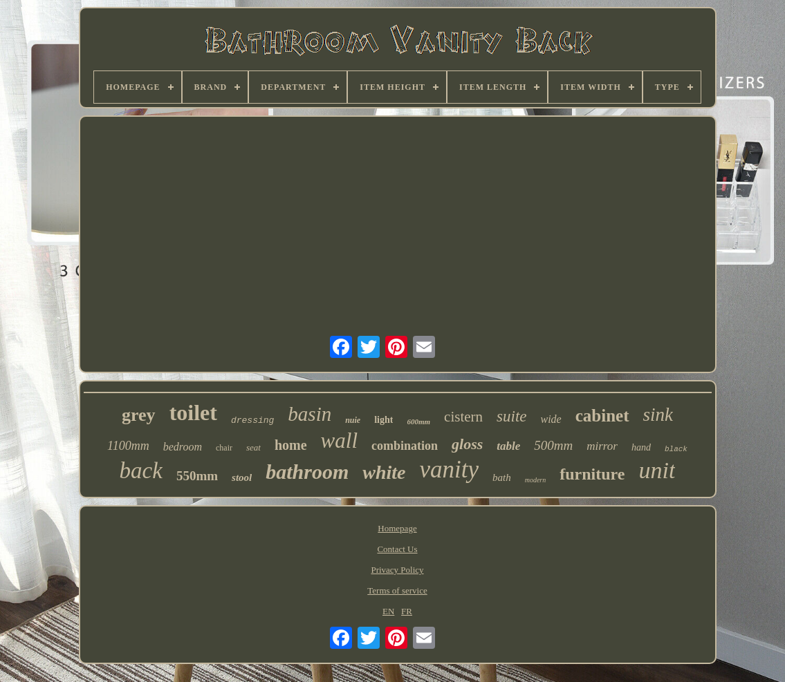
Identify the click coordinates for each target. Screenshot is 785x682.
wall (339, 440)
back (141, 470)
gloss (467, 444)
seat (253, 447)
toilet (193, 412)
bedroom (182, 447)
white (383, 472)
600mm (418, 421)
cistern (463, 416)
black (676, 449)
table (508, 446)
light (383, 420)
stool (242, 477)
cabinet (602, 415)
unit (656, 470)
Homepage (397, 528)
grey (139, 415)
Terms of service (397, 590)
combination (404, 446)
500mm (553, 445)
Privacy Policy (397, 570)
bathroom (307, 471)
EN (388, 611)
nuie (352, 420)
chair (224, 448)
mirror (602, 446)
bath (501, 477)
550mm (197, 475)
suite (511, 416)
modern (535, 480)
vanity (449, 469)
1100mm (128, 446)
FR (406, 611)
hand (641, 447)
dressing (252, 420)
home (291, 445)
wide (551, 419)
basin (309, 414)
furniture (592, 474)
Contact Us (397, 549)
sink (658, 414)
